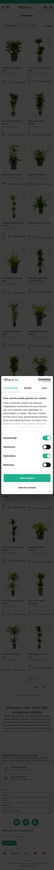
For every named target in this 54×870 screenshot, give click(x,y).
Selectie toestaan (27, 487)
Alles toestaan (27, 478)
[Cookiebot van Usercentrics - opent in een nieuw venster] (38, 380)
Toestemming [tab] (10, 388)
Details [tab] (27, 388)
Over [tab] (44, 388)
